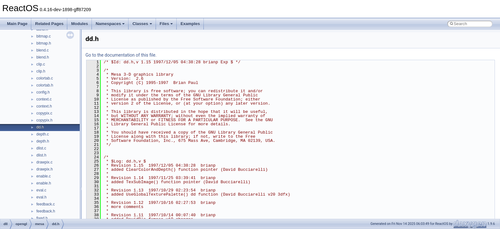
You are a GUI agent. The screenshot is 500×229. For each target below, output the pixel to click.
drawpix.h (44, 169)
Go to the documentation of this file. (121, 55)
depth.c (42, 134)
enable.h (43, 183)
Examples (190, 23)
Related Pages (49, 23)
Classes (142, 23)
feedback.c (45, 204)
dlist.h (41, 155)
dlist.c (41, 148)
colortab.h (44, 85)
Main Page (17, 23)
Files (166, 23)
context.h (44, 106)
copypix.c (44, 113)
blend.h (42, 57)
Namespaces (110, 23)
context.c (44, 99)
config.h (43, 92)
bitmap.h (43, 43)
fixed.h (42, 218)
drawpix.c (44, 162)
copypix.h (44, 120)
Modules (79, 23)
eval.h (41, 197)
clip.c (40, 64)
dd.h (40, 127)
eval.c (41, 190)
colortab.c (44, 78)
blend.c (42, 50)
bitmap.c (43, 36)
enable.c (43, 176)
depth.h (42, 141)
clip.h (40, 71)
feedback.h (45, 211)
